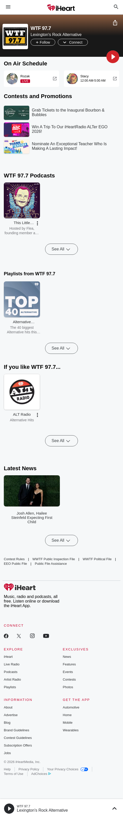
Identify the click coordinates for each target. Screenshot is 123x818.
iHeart (8, 657)
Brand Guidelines (16, 730)
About (8, 707)
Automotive (71, 707)
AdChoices (41, 774)
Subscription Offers (18, 745)
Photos (68, 687)
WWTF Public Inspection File (53, 559)
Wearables (71, 730)
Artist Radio (12, 679)
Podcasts (10, 672)
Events (68, 672)
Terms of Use (13, 774)
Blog (7, 722)
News (67, 657)
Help (7, 769)
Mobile (68, 722)
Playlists (10, 687)
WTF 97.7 (23, 806)
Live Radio (11, 664)
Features (69, 664)
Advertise (11, 715)
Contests (69, 679)
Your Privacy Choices (67, 769)
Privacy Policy (29, 769)
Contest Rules (14, 559)
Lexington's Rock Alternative (42, 810)
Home (67, 715)
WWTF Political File (97, 559)
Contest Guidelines (18, 738)
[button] (112, 56)
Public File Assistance (51, 564)
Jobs (7, 753)
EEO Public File (15, 564)
